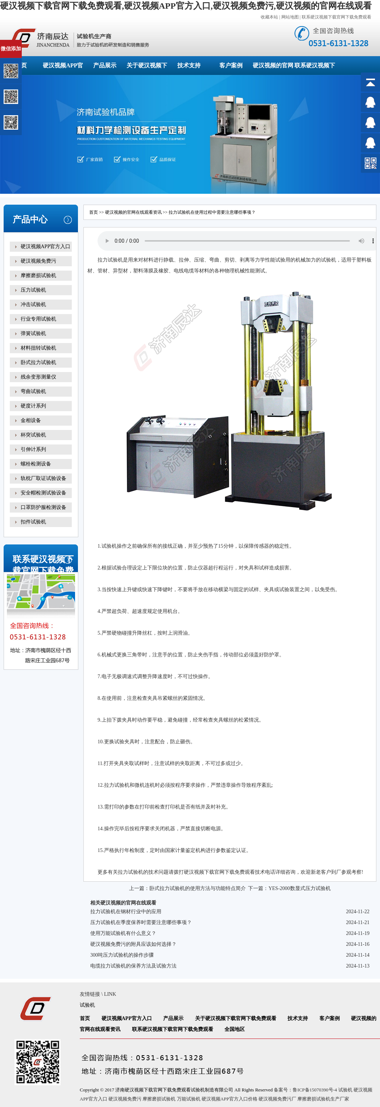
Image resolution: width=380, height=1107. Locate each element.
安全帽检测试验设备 (43, 493)
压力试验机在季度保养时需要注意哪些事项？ (141, 922)
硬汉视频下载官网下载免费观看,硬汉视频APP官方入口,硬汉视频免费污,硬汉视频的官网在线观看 (186, 6)
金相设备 (31, 420)
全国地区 (234, 1029)
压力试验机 (33, 290)
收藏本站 (269, 17)
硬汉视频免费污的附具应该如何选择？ (133, 944)
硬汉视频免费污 (38, 261)
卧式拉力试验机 (38, 362)
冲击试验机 (33, 304)
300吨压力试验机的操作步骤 (122, 955)
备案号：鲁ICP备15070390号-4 (305, 1090)
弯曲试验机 (33, 391)
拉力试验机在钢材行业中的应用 (125, 911)
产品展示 (104, 65)
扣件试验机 (33, 522)
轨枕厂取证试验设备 (43, 478)
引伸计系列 (33, 449)
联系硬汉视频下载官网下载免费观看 (336, 17)
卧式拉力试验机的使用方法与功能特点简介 (197, 888)
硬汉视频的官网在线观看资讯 (133, 212)
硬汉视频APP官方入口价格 (229, 1099)
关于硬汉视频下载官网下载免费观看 (235, 1018)
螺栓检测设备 (36, 464)
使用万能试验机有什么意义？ (123, 933)
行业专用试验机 (38, 319)
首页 (93, 212)
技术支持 (189, 65)
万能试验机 (189, 1099)
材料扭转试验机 (38, 348)
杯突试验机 (33, 435)
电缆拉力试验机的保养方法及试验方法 (133, 966)
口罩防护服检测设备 (43, 507)
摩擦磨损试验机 (38, 275)
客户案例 (231, 65)
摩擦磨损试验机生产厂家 (323, 1099)
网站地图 (290, 17)
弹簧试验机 (33, 333)
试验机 (115, 260)
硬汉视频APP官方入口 (46, 246)
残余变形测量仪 (38, 377)
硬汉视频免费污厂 (277, 1099)
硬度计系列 (33, 406)
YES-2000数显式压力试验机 (299, 888)
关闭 (36, 43)
